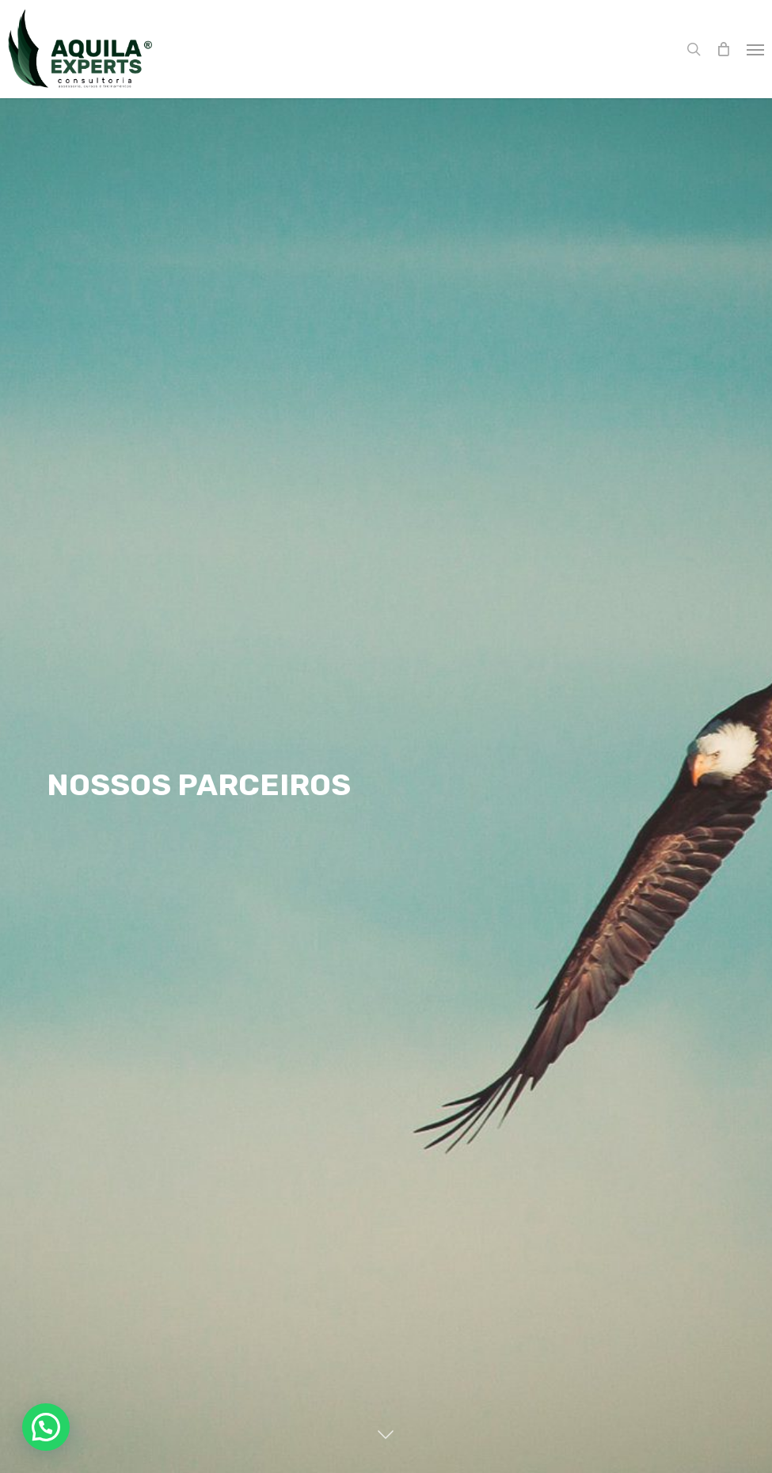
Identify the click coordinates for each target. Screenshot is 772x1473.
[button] (755, 49)
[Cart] (724, 49)
